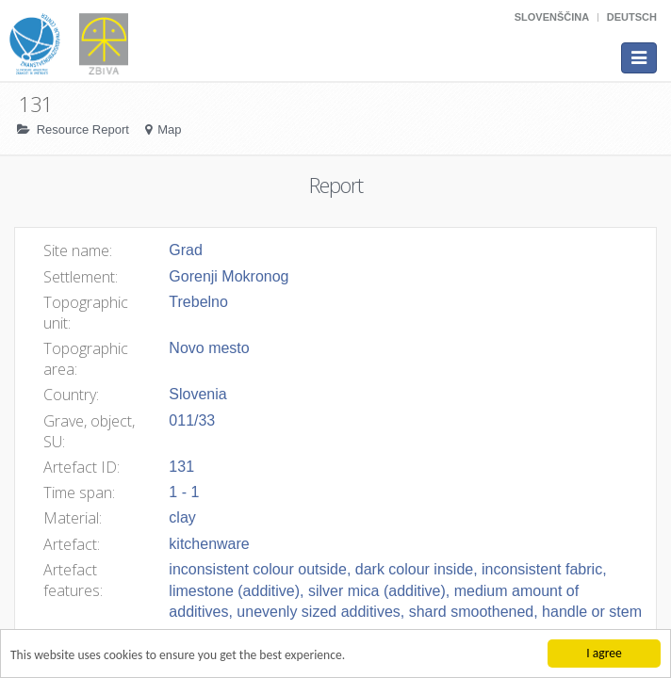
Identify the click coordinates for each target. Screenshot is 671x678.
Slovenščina (552, 17)
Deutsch (632, 17)
